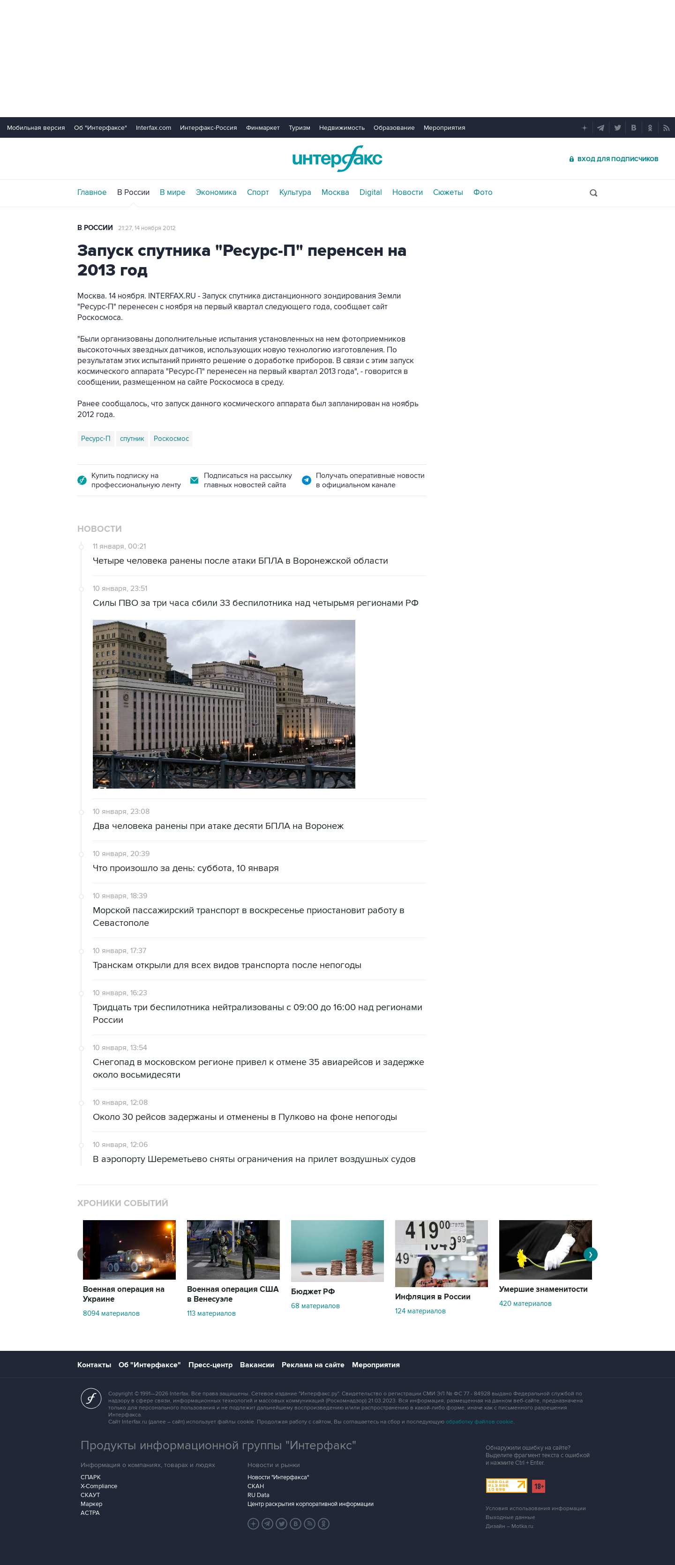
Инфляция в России (433, 1297)
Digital (371, 192)
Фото (483, 192)
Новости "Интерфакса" (278, 1477)
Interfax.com (153, 128)
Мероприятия (444, 128)
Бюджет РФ (313, 1292)
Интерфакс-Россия (208, 128)
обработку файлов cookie (479, 1421)
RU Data (259, 1495)
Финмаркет (263, 128)
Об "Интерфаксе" (100, 128)
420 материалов (525, 1303)
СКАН (256, 1486)
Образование (394, 128)
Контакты (94, 1365)
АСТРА (90, 1513)
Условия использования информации (536, 1508)
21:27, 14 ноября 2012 (147, 228)
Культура (295, 192)
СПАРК (91, 1477)
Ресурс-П (96, 438)
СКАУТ (90, 1495)
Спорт (258, 192)
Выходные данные (510, 1517)
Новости (407, 192)
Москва (335, 192)
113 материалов (211, 1313)
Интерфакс (337, 158)
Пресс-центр (210, 1365)
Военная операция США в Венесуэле (233, 1294)
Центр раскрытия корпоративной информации (311, 1504)
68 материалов (315, 1306)
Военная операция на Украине (124, 1294)
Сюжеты (448, 192)
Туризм (299, 128)
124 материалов (420, 1311)
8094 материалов (111, 1313)
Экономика (216, 192)
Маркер (91, 1504)
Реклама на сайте (313, 1365)
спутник (132, 438)
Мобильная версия (36, 128)
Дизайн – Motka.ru (509, 1526)
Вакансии (257, 1365)
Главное (92, 192)
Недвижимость (342, 128)
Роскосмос (171, 438)
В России (133, 192)
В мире (173, 192)
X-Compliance (99, 1486)
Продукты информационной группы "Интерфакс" (218, 1445)
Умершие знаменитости (543, 1289)
